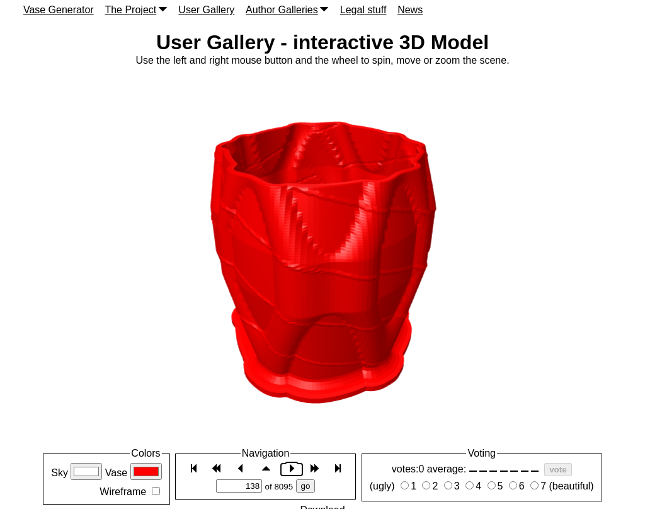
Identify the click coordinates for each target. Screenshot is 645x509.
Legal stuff (363, 9)
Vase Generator (58, 9)
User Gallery (206, 9)
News (410, 9)
